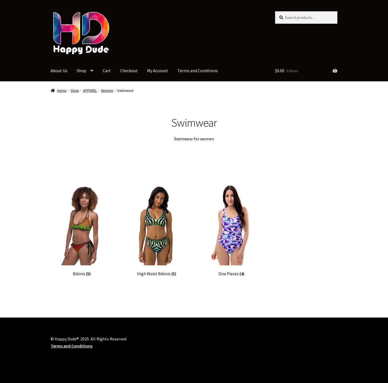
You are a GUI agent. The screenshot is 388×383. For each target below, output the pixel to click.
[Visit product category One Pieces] (231, 230)
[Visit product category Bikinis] (82, 230)
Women (107, 90)
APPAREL (90, 90)
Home (62, 90)
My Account (157, 70)
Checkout (129, 70)
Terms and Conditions (198, 70)
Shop (81, 70)
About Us (59, 70)
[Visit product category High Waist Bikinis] (157, 230)
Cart (107, 70)
